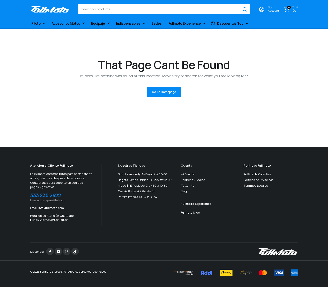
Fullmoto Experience (184, 23)
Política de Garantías (257, 174)
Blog (184, 191)
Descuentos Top (227, 23)
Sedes (156, 23)
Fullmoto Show (190, 212)
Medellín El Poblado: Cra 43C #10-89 (142, 186)
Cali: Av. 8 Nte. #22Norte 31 (136, 191)
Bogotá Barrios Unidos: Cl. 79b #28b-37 (145, 180)
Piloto (36, 23)
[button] (290, 9)
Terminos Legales (255, 186)
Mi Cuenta (188, 174)
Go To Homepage (164, 92)
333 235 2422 (45, 195)
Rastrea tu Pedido (193, 180)
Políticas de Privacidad (258, 180)
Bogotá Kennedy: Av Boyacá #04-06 (142, 174)
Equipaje (98, 23)
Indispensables (128, 23)
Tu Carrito (187, 186)
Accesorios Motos (66, 23)
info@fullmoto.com (51, 208)
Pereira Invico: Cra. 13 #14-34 (137, 197)
